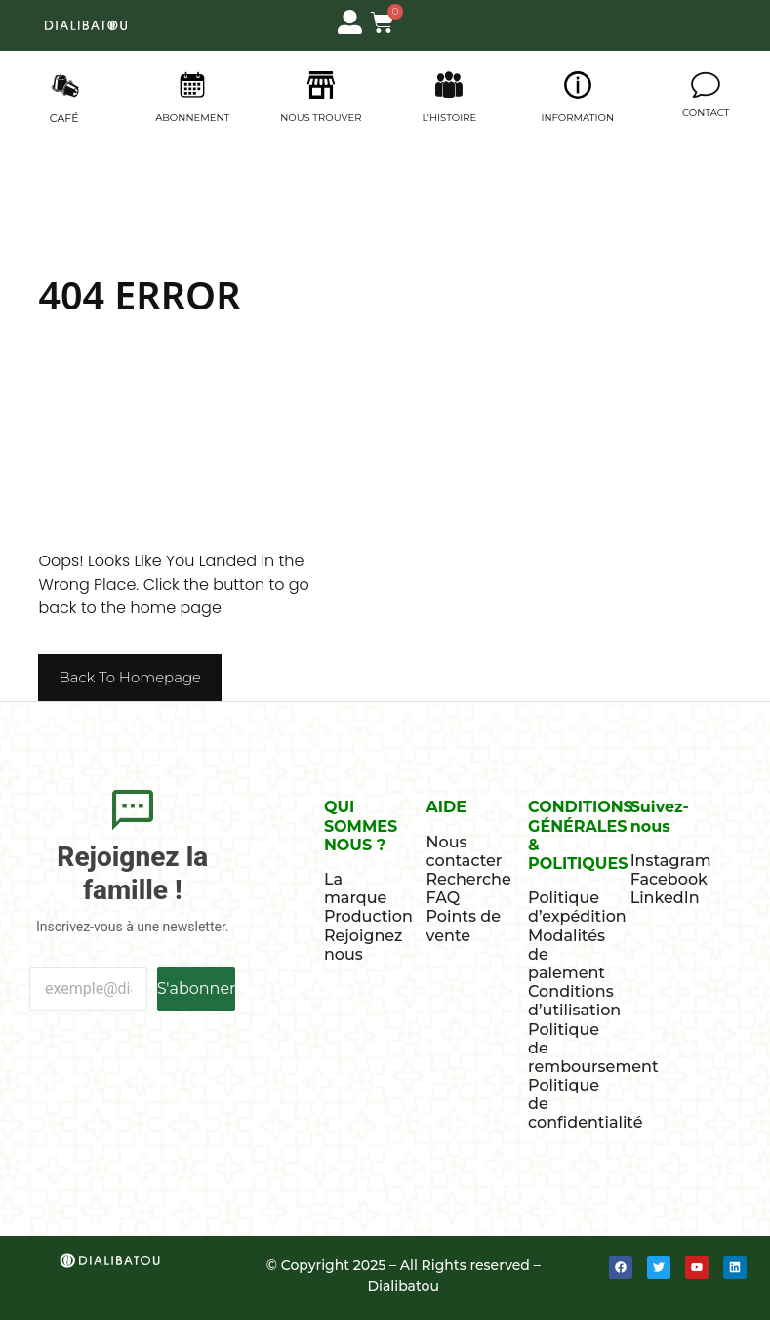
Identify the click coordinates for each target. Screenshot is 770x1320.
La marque (355, 888)
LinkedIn (665, 897)
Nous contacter (464, 851)
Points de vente (463, 925)
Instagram (670, 860)
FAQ (443, 897)
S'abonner (196, 988)
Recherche (468, 879)
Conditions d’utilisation (574, 1000)
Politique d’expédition (577, 907)
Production (368, 916)
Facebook (669, 879)
